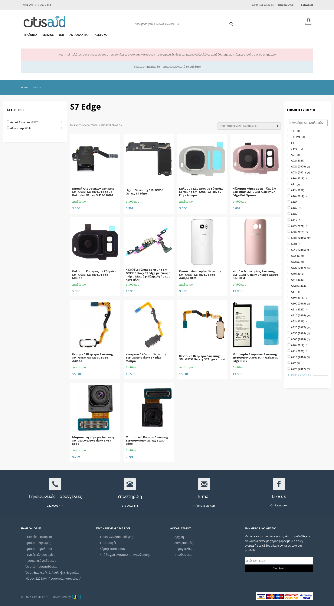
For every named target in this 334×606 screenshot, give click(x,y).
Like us (279, 496)
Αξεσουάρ (101, 34)
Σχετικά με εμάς (263, 4)
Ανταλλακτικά (79, 34)
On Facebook (278, 505)
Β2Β (61, 34)
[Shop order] (249, 126)
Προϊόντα (30, 34)
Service (47, 34)
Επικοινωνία (286, 4)
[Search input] (181, 23)
